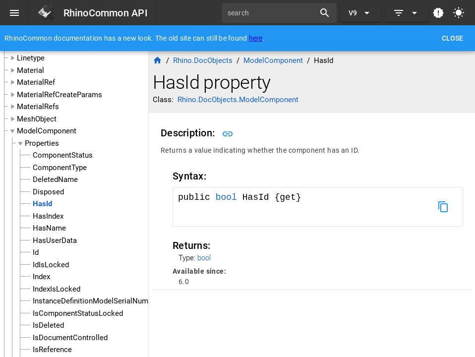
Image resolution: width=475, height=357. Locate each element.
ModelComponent (46, 130)
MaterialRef (36, 82)
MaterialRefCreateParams (59, 94)
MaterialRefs (38, 106)
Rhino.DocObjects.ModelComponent (238, 99)
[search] (272, 13)
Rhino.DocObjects (203, 60)
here (256, 38)
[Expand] (406, 13)
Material (30, 70)
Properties (42, 143)
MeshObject (37, 119)
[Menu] (14, 12)
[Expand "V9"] (361, 13)
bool (226, 197)
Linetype (31, 58)
